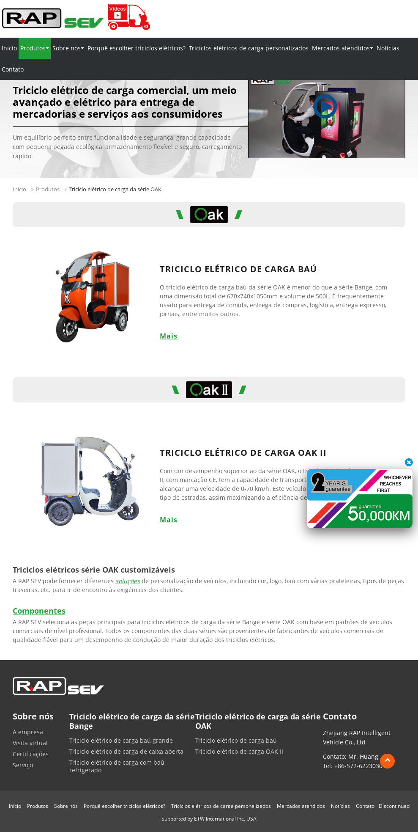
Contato (13, 69)
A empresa (28, 732)
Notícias (388, 48)
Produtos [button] (34, 48)
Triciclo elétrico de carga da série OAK (258, 721)
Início (9, 48)
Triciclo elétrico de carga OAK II (243, 452)
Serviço (23, 765)
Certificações (31, 754)
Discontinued (394, 806)
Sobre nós (66, 806)
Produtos (48, 189)
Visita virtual (30, 743)
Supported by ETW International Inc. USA (209, 818)
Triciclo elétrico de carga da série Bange (132, 721)
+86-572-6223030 (358, 766)
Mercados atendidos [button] (342, 48)
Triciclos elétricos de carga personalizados (249, 48)
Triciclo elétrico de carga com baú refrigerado (116, 766)
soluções (127, 581)
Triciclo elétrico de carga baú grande (121, 740)
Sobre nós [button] (68, 48)
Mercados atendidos (301, 806)
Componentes (39, 610)
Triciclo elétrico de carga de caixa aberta (126, 751)
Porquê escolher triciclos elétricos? (136, 48)
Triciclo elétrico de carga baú (238, 269)
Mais (169, 336)
